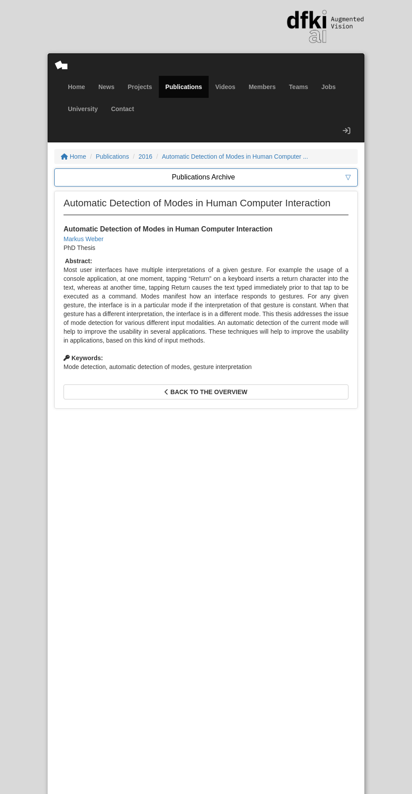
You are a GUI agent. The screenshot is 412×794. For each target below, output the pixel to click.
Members (262, 86)
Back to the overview (206, 391)
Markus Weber (84, 238)
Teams (298, 86)
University (83, 108)
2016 (145, 156)
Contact (122, 108)
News (106, 86)
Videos (225, 86)
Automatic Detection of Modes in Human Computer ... (235, 156)
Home (76, 86)
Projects (139, 86)
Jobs (328, 86)
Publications (183, 86)
